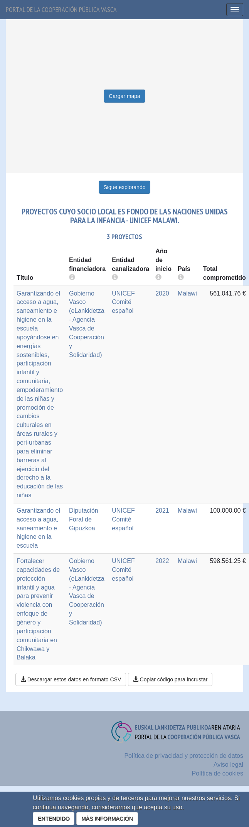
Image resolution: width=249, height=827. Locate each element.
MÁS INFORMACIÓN (107, 818)
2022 (162, 561)
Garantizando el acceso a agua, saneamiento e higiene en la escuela (38, 528)
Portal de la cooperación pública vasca (61, 9)
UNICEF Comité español (123, 302)
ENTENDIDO (53, 818)
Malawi (187, 293)
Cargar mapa (124, 96)
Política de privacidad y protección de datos (183, 755)
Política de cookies (217, 773)
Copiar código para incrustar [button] (170, 679)
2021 (162, 510)
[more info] (158, 277)
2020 (162, 293)
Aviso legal (228, 764)
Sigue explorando (125, 187)
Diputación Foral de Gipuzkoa (83, 519)
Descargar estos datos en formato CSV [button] (70, 679)
